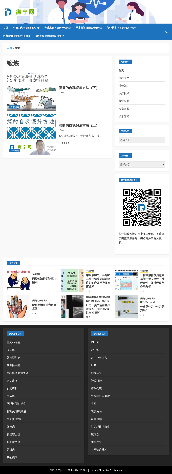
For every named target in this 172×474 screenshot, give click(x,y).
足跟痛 (11, 449)
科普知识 (16, 36)
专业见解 (58, 28)
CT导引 (95, 342)
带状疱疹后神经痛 (17, 373)
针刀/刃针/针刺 (102, 301)
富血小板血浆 (99, 357)
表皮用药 (96, 411)
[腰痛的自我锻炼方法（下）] (31, 91)
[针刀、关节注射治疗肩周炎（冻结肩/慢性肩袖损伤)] (72, 306)
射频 (93, 365)
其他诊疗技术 (92, 297)
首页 (5, 27)
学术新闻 (89, 28)
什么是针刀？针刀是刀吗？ (152, 308)
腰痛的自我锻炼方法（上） (79, 125)
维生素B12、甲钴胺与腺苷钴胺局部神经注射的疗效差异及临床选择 (98, 280)
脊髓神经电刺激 (100, 396)
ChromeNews (97, 470)
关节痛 (11, 396)
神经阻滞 (96, 380)
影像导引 (96, 373)
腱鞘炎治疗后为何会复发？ (44, 307)
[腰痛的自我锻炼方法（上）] (31, 134)
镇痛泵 (95, 434)
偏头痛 (11, 350)
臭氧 (93, 403)
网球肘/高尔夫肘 (16, 403)
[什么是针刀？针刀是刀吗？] (126, 306)
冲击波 (95, 350)
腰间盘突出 (13, 442)
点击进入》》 (67, 143)
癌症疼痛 (12, 380)
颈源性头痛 (13, 365)
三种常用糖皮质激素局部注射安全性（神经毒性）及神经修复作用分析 (152, 280)
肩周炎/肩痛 (104, 297)
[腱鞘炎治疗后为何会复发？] (18, 306)
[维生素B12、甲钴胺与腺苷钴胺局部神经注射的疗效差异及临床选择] (72, 280)
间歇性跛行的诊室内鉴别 (44, 280)
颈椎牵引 (96, 442)
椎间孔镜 (96, 388)
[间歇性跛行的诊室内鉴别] (18, 280)
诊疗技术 (120, 28)
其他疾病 (12, 457)
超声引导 (90, 301)
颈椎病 (11, 426)
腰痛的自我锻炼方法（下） (79, 87)
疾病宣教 (48, 36)
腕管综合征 (13, 434)
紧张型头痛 (13, 357)
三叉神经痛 (13, 342)
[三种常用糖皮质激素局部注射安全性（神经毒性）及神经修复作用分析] (126, 280)
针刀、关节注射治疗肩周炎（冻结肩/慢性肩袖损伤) (98, 309)
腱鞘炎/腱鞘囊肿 (39, 300)
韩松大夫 (26, 28)
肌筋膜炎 (12, 388)
